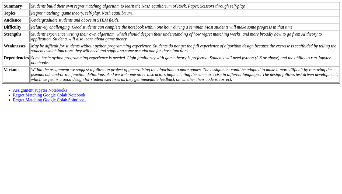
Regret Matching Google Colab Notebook (49, 95)
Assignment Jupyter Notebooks (40, 90)
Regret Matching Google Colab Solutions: (49, 100)
